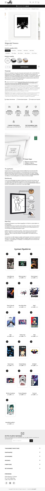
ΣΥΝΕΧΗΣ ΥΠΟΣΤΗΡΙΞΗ (14, 125)
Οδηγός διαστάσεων (10, 99)
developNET (34, 489)
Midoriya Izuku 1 (22, 276)
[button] (6, 2)
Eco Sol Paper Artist (34, 174)
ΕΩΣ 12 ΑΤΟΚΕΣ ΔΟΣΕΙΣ (27, 112)
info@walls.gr (12, 478)
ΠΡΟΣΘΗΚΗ (24, 67)
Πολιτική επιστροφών (22, 99)
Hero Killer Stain (22, 305)
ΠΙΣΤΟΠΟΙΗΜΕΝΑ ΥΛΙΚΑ (31, 125)
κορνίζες (23, 223)
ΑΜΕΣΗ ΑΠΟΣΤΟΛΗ (18, 111)
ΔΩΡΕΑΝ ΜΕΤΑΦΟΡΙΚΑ (9, 111)
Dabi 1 (34, 305)
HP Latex (13, 180)
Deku (34, 334)
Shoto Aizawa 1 (34, 276)
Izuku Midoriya (10, 276)
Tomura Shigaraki (22, 393)
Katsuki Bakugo (22, 364)
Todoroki (34, 393)
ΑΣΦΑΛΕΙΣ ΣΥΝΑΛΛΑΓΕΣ (35, 111)
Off (27, 6)
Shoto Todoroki (10, 305)
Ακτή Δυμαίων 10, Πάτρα (11, 476)
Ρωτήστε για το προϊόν (35, 99)
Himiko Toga (22, 334)
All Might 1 (34, 364)
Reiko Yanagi (10, 364)
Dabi (10, 334)
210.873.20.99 (17, 127)
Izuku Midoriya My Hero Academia (13, 422)
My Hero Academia (10, 393)
